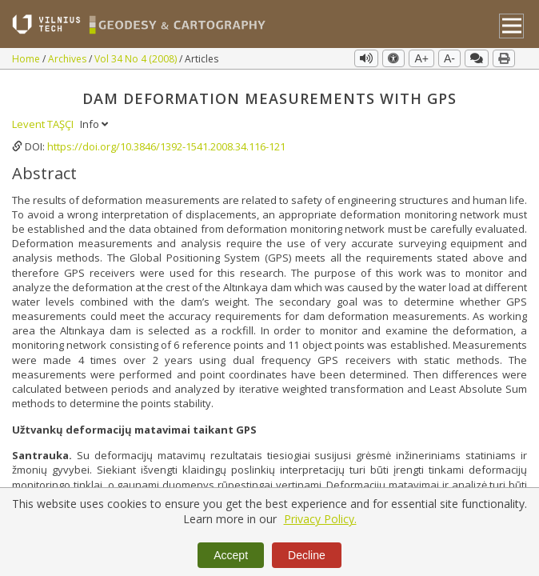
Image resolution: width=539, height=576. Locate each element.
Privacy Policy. (320, 518)
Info (94, 124)
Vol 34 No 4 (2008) (136, 59)
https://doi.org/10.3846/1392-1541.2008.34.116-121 (166, 146)
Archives (68, 59)
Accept (231, 555)
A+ (421, 58)
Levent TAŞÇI (44, 124)
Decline (306, 555)
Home (27, 59)
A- (449, 58)
